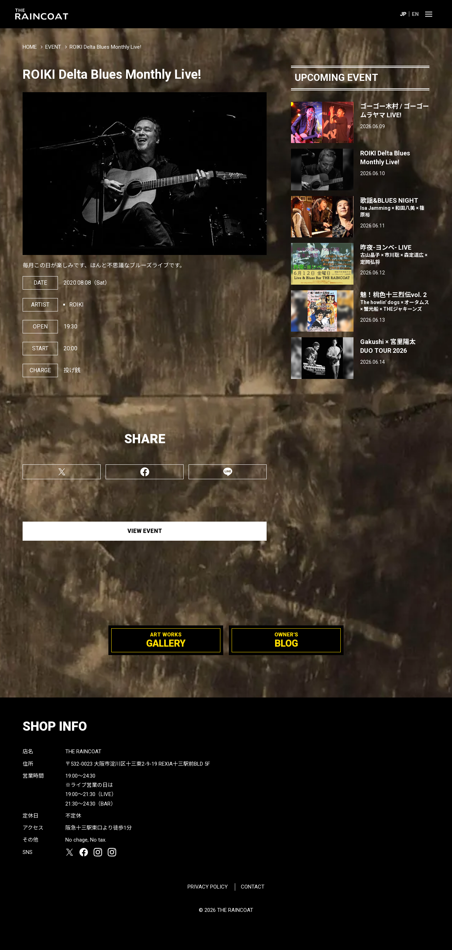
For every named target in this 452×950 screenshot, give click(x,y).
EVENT (53, 47)
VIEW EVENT (144, 531)
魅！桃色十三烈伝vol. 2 (394, 302)
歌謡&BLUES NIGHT (394, 208)
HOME (30, 47)
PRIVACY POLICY (208, 887)
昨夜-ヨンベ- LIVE (394, 255)
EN (415, 14)
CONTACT (252, 887)
